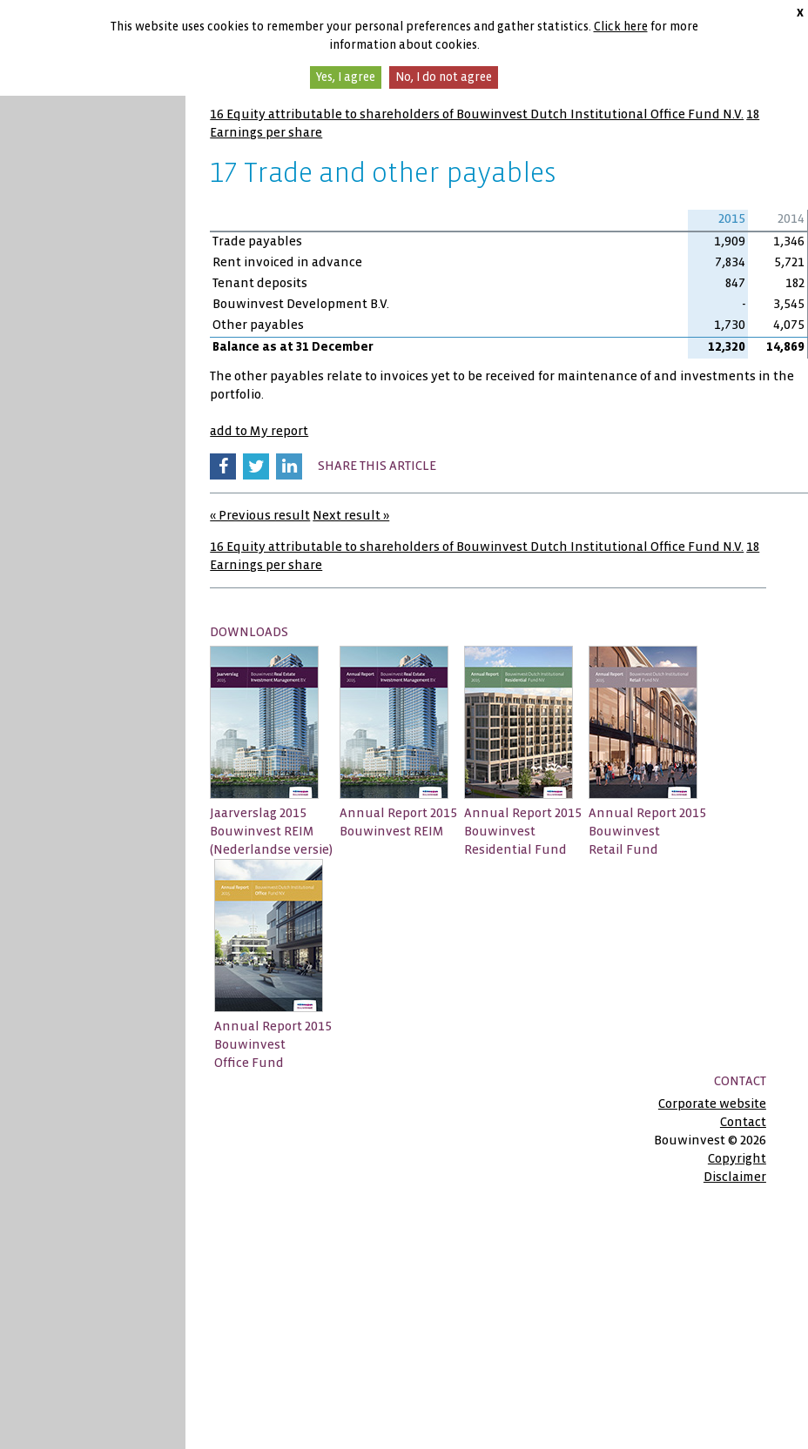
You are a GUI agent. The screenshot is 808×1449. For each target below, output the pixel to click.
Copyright (737, 1158)
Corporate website (712, 1103)
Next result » (351, 515)
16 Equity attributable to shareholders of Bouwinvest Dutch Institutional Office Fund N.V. (477, 114)
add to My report (259, 431)
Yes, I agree (345, 77)
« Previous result (260, 515)
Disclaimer (735, 1177)
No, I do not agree (443, 77)
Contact (743, 1122)
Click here (621, 26)
